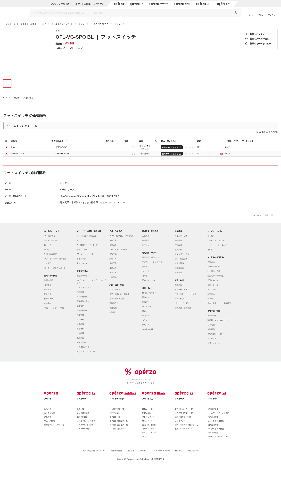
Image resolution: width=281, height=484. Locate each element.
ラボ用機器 (211, 315)
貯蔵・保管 (179, 298)
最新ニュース (147, 409)
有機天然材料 (147, 329)
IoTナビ (145, 436)
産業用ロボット (83, 275)
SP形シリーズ (75, 48)
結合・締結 (211, 289)
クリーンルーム (213, 343)
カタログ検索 (49, 413)
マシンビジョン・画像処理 (55, 258)
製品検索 (47, 409)
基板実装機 (81, 342)
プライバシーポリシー (161, 450)
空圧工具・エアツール (118, 249)
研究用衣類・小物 (214, 334)
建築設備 (178, 231)
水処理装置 (179, 268)
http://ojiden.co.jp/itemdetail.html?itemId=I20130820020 (89, 196)
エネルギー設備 (181, 235)
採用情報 (143, 450)
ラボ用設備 (211, 338)
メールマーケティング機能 (218, 413)
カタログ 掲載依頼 (116, 428)
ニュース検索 (49, 420)
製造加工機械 (82, 271)
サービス (211, 235)
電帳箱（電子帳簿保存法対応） (220, 436)
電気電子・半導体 (149, 252)
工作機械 (80, 319)
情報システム (82, 249)
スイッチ (47, 245)
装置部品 (211, 298)
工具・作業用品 (115, 231)
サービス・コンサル (215, 240)
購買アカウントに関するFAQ (186, 424)
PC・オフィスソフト (85, 254)
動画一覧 (80, 409)
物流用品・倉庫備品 (183, 307)
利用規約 (178, 450)
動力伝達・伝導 (213, 271)
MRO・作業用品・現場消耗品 (121, 235)
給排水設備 (179, 263)
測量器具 (113, 272)
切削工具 (113, 240)
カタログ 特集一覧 (116, 409)
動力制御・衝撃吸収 (215, 275)
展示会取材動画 (83, 413)
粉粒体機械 (48, 298)
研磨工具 (113, 263)
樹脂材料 (145, 302)
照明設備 (178, 249)
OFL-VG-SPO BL (63, 153)
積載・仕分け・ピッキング (185, 294)
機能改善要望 (116, 450)
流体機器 (47, 285)
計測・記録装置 (50, 254)
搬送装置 (178, 285)
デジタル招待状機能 (215, 428)
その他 (210, 249)
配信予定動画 (82, 416)
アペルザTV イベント (85, 424)
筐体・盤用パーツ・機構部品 (219, 303)
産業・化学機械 (50, 275)
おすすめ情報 (114, 413)
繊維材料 (145, 324)
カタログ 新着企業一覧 (118, 424)
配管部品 (211, 294)
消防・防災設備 (181, 258)
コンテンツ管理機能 (215, 420)
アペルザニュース (149, 398)
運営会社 (130, 450)
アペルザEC (179, 398)
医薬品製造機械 (83, 301)
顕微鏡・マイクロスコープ (218, 320)
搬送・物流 (179, 280)
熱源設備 (178, 240)
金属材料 (145, 315)
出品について (180, 420)
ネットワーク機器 (51, 240)
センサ (47, 249)
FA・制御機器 (49, 235)
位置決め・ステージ (215, 280)
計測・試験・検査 (116, 285)
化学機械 (47, 303)
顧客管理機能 (212, 409)
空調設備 (178, 245)
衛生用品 (145, 245)
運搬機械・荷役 (181, 289)
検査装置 (113, 307)
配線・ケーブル (148, 280)
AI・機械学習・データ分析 (87, 245)
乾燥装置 (47, 294)
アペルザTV (81, 398)
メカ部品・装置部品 (215, 257)
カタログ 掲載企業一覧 (118, 420)
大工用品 (113, 277)
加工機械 (80, 324)
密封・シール (212, 285)
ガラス (145, 320)
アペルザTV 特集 (83, 428)
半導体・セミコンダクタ (152, 262)
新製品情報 (146, 413)
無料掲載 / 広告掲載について (94, 450)
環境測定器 (113, 303)
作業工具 (113, 268)
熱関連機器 (48, 280)
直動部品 (211, 262)
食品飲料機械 (82, 296)
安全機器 (47, 263)
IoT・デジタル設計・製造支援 (89, 231)
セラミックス (147, 306)
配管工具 (113, 258)
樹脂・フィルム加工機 (86, 351)
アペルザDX (212, 398)
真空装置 (47, 289)
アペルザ (47, 398)
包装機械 (80, 292)
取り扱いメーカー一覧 (184, 409)
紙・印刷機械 (82, 310)
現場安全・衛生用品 (150, 231)
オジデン (60, 30)
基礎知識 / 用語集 (149, 424)
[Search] (135, 13)
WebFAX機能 (212, 432)
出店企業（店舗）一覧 (184, 413)
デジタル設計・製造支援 (87, 235)
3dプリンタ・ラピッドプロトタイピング (91, 281)
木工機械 (80, 315)
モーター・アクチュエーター (55, 268)
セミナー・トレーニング (217, 245)
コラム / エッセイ (149, 428)
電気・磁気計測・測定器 (119, 294)
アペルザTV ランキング (86, 420)
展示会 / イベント (149, 420)
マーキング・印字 (84, 287)
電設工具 (113, 254)
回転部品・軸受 (213, 266)
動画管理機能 (212, 424)
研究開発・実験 (213, 311)
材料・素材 (146, 288)
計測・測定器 (114, 289)
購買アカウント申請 (183, 416)
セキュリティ (82, 258)
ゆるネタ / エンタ (149, 432)
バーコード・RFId (182, 303)
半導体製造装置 (83, 347)
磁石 (144, 311)
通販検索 (47, 416)
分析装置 (211, 324)
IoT (78, 240)
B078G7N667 (61, 147)
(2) (11, 97)
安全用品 (145, 235)
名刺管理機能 (212, 416)
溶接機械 (80, 328)
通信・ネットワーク (85, 263)
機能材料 (145, 297)
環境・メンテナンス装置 (54, 307)
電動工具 (113, 245)
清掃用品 (145, 240)
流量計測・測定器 (116, 298)
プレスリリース (148, 416)
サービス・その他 (214, 231)
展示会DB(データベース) (54, 424)
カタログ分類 (114, 416)
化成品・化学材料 (149, 292)
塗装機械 (80, 333)
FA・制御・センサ (51, 231)
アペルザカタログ (116, 398)
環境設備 (178, 272)
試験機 (112, 312)
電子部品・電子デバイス (152, 257)
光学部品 (145, 266)
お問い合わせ (192, 450)
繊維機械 (80, 305)
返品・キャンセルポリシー (185, 428)
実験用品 (211, 329)
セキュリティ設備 (182, 254)
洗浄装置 (80, 338)
